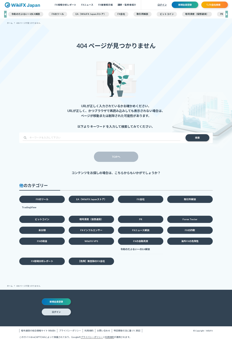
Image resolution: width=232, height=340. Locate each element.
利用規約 (89, 330)
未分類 (42, 230)
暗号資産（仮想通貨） (91, 219)
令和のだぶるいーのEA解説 (135, 249)
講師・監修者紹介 (127, 5)
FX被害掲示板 (105, 5)
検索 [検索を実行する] (197, 137)
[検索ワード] (101, 138)
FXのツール (42, 199)
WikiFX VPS (91, 241)
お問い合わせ (103, 330)
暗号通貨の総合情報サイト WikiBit (38, 330)
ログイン (162, 4)
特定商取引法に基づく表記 (127, 330)
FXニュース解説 (140, 230)
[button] (5, 14)
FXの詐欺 (190, 230)
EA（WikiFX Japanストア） (91, 199)
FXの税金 (42, 241)
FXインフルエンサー (91, 230)
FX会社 (141, 199)
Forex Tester (190, 219)
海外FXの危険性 (190, 241)
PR (140, 219)
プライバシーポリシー (70, 330)
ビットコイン (42, 219)
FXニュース (87, 5)
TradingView (29, 207)
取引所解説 (190, 199)
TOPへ (116, 156)
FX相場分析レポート (65, 5)
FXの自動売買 (140, 241)
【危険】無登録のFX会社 (91, 261)
